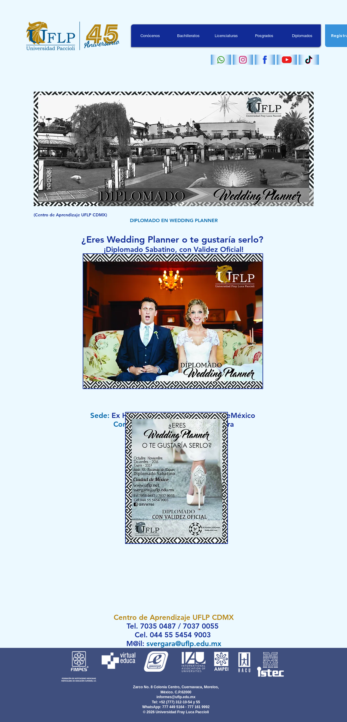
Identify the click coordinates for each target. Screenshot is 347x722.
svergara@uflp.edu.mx (183, 643)
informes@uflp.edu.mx (175, 697)
